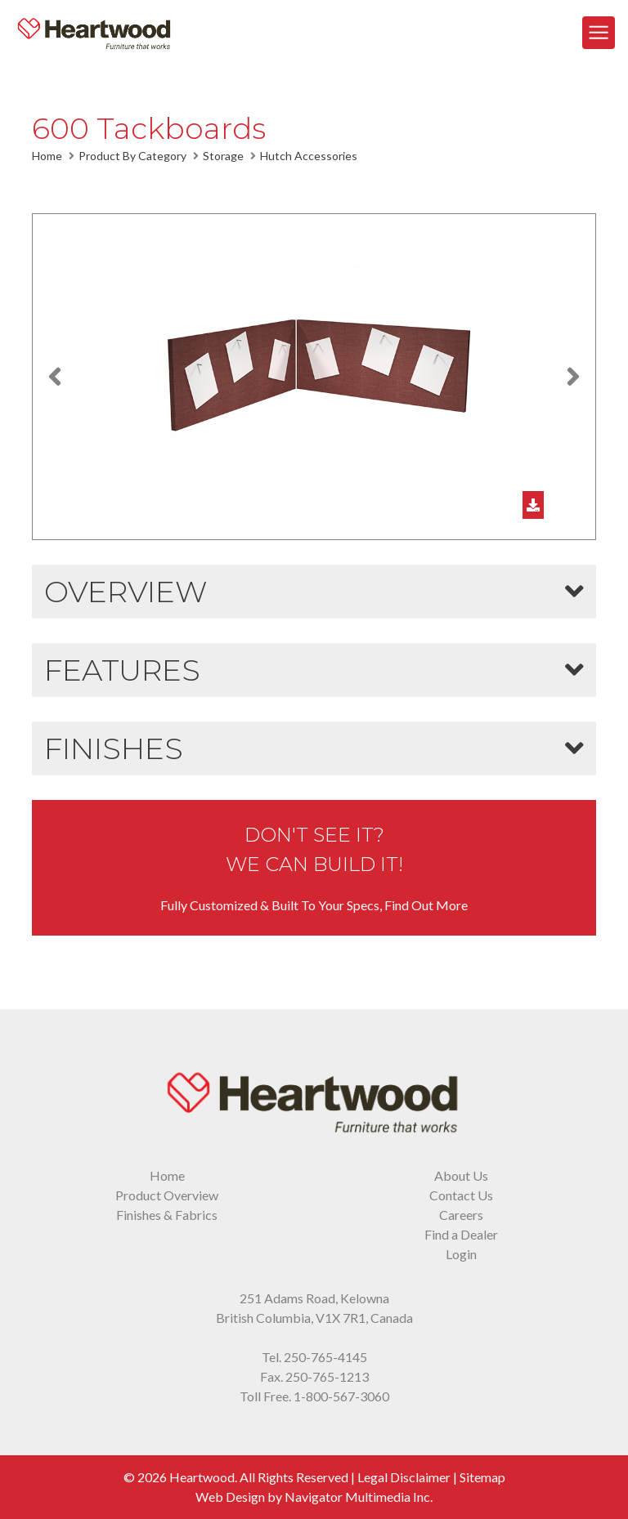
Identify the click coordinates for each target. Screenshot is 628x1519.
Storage (223, 156)
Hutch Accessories (308, 156)
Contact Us (461, 1195)
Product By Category (132, 156)
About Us (461, 1175)
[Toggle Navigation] (598, 32)
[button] (54, 376)
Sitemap (482, 1477)
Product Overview (166, 1195)
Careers (461, 1214)
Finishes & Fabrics (167, 1214)
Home (47, 156)
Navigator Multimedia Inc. (359, 1496)
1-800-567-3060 (341, 1396)
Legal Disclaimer (404, 1477)
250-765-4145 (325, 1357)
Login (461, 1254)
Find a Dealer (461, 1234)
